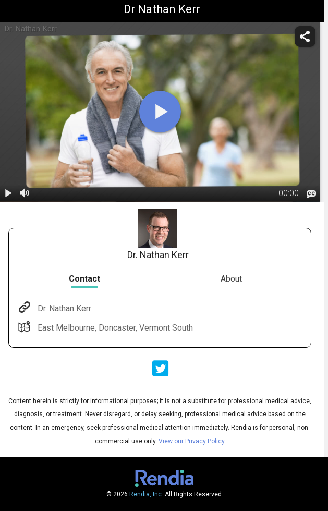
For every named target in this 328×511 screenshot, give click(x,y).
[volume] (25, 193)
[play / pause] (8, 193)
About (231, 279)
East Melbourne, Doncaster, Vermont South (114, 328)
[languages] (311, 194)
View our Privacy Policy (192, 441)
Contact (84, 279)
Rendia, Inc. (146, 494)
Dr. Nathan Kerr (63, 308)
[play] (160, 111)
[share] (305, 36)
